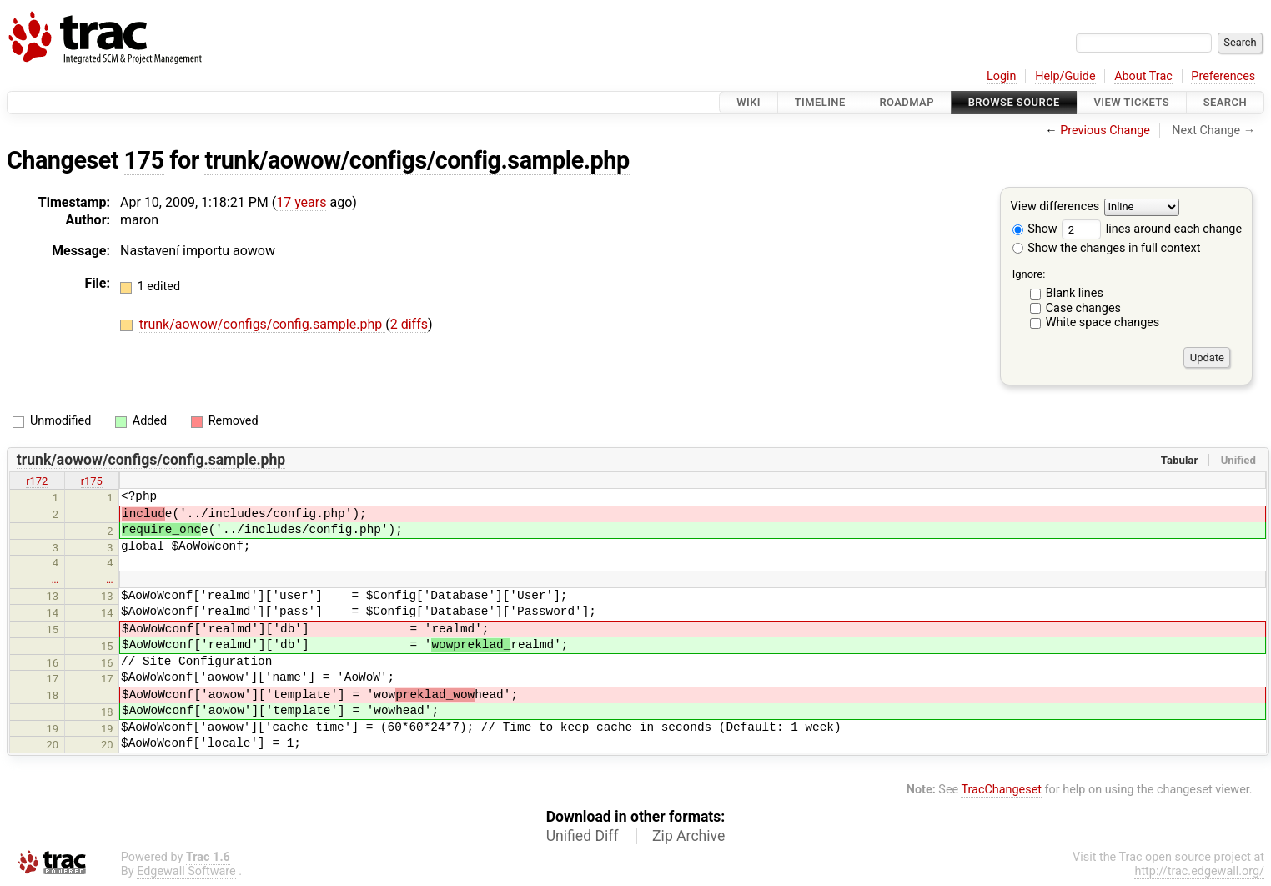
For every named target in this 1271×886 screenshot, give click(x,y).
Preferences (1223, 76)
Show (1034, 229)
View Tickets (1131, 102)
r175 (92, 481)
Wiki (748, 102)
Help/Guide (1065, 76)
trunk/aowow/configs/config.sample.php (416, 160)
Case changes (1083, 308)
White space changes (1103, 322)
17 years (301, 202)
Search (1225, 102)
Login (1002, 76)
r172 (37, 481)
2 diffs (409, 324)
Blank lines (1074, 293)
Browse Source (1014, 102)
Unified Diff (582, 836)
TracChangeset (1001, 790)
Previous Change (1105, 130)
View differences (1055, 207)
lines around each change (1152, 229)
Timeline (820, 102)
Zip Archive (688, 836)
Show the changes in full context (1106, 248)
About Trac (1143, 76)
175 (144, 160)
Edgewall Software (186, 871)
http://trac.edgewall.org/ (1199, 871)
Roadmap (906, 102)
